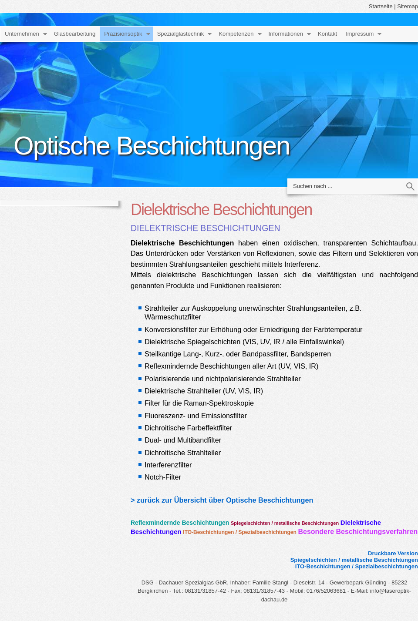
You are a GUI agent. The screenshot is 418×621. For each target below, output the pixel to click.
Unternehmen (22, 33)
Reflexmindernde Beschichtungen (180, 522)
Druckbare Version (393, 553)
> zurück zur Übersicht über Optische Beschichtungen (222, 500)
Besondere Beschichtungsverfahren (358, 531)
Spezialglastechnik (180, 33)
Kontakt (327, 33)
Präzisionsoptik (123, 33)
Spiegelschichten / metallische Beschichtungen (285, 523)
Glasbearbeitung (74, 33)
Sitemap (407, 6)
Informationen (286, 33)
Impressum (360, 33)
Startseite (381, 6)
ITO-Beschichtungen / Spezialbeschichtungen (239, 532)
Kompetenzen (236, 33)
